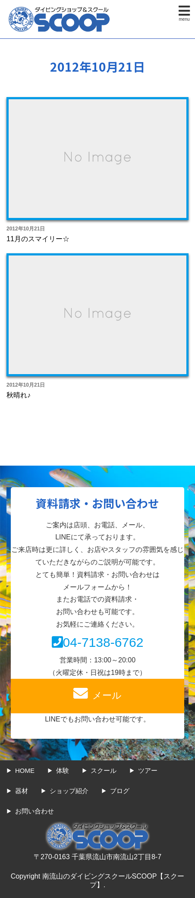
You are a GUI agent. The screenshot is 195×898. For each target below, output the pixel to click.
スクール (103, 770)
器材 (21, 790)
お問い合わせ (34, 811)
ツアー (147, 770)
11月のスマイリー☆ (37, 239)
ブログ (119, 790)
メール (97, 693)
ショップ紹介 (69, 790)
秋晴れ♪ (18, 395)
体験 (62, 770)
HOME (25, 770)
